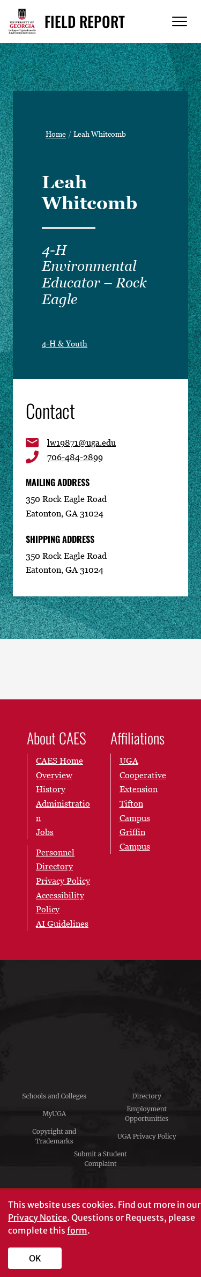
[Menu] (179, 21)
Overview (54, 775)
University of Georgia (100, 1018)
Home (56, 134)
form (77, 1230)
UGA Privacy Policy (146, 1136)
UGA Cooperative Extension (143, 775)
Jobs (45, 832)
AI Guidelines (62, 923)
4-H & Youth (64, 343)
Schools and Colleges (54, 1096)
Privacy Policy (63, 880)
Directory (146, 1096)
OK (35, 1258)
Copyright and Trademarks (54, 1136)
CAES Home (59, 760)
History (50, 789)
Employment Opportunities (146, 1114)
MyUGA (54, 1114)
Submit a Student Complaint (100, 1159)
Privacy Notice (37, 1217)
